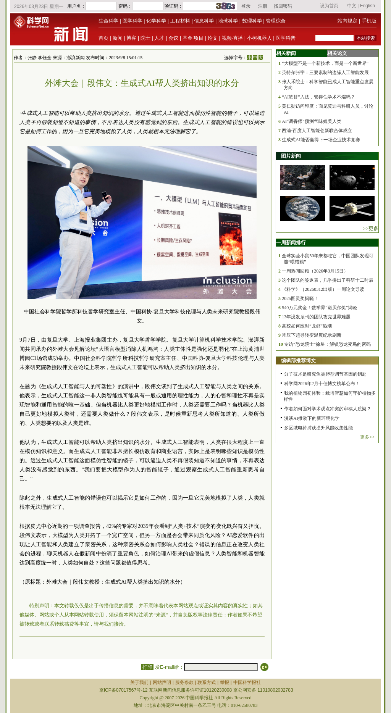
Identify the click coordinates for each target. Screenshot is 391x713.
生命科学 (108, 21)
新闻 (118, 38)
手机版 (369, 21)
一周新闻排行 (291, 242)
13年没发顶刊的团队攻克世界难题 (316, 316)
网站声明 (162, 682)
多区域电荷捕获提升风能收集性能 (318, 428)
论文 (213, 38)
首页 (103, 38)
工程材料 (180, 21)
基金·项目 (193, 38)
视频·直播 (232, 38)
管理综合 (276, 21)
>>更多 (370, 228)
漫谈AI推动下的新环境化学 (311, 418)
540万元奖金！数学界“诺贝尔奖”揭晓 (319, 307)
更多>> (367, 437)
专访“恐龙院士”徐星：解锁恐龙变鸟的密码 (327, 344)
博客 (131, 38)
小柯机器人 (259, 38)
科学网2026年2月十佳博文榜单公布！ (322, 383)
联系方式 (206, 682)
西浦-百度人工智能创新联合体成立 (317, 130)
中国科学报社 (247, 682)
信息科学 (204, 21)
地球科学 (228, 21)
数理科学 (252, 21)
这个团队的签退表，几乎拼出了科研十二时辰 (327, 280)
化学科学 (156, 21)
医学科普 (286, 38)
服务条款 (184, 682)
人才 (159, 38)
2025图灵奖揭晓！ (300, 298)
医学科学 (132, 21)
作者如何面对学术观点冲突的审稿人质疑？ (327, 408)
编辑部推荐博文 (298, 360)
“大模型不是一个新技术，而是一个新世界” (325, 63)
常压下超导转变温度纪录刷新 (311, 335)
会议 (173, 38)
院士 (145, 38)
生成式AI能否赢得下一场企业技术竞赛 (321, 139)
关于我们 (139, 682)
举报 (224, 682)
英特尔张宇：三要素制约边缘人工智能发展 (325, 72)
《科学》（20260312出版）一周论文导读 (323, 289)
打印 (147, 667)
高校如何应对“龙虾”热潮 (307, 326)
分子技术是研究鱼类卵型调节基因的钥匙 (325, 374)
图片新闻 (291, 156)
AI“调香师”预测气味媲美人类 (311, 121)
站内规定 (347, 21)
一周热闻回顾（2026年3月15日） (315, 271)
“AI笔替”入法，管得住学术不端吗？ (318, 97)
